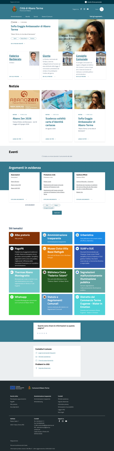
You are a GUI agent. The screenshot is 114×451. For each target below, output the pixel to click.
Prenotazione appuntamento (18, 399)
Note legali (61, 412)
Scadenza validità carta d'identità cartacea (55, 121)
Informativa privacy (63, 404)
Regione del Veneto (15, 2)
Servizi (36, 16)
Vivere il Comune (47, 16)
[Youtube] (87, 9)
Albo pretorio (13, 404)
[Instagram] (83, 9)
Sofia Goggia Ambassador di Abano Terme (86, 121)
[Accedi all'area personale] (94, 2)
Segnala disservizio (63, 402)
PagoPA (12, 402)
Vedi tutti (57, 213)
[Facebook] (80, 9)
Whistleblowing (38, 402)
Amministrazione (16, 16)
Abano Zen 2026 (22, 118)
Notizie (15, 114)
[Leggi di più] (18, 139)
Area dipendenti (14, 407)
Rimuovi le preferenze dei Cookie (18, 445)
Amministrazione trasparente (42, 399)
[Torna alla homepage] (39, 388)
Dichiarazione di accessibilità (65, 407)
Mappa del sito (14, 441)
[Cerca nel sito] (102, 9)
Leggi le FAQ (61, 410)
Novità (28, 16)
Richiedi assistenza (63, 399)
